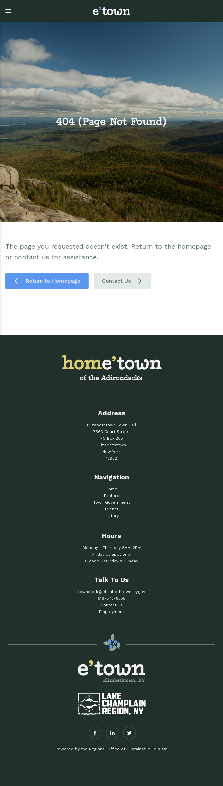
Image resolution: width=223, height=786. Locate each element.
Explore (111, 495)
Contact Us (122, 281)
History (112, 515)
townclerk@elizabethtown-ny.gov (111, 591)
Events (111, 509)
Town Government (111, 502)
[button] (42, 11)
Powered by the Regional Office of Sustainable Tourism (111, 749)
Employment (111, 611)
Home (111, 489)
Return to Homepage (47, 281)
